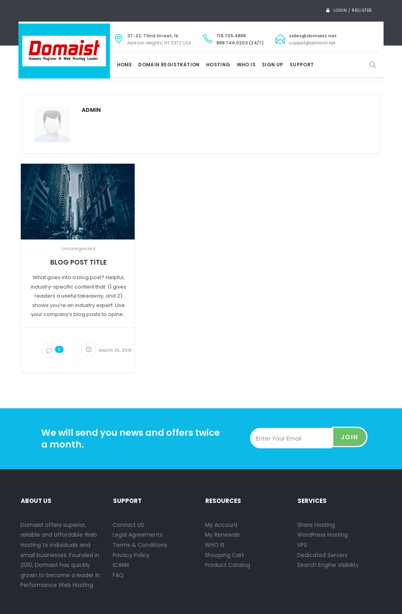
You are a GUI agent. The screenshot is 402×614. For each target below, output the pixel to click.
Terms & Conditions (140, 545)
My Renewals (222, 535)
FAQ (118, 575)
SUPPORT (302, 64)
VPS (302, 545)
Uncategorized (78, 248)
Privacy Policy (131, 555)
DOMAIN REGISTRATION (169, 64)
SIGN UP (272, 64)
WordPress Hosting (322, 535)
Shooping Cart (224, 555)
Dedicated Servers (322, 555)
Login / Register (352, 10)
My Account (221, 525)
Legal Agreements (138, 535)
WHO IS (246, 64)
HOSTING (218, 64)
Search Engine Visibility (328, 565)
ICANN (121, 565)
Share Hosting (316, 525)
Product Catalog (227, 565)
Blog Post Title (78, 262)
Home (124, 64)
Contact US (128, 525)
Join (349, 438)
